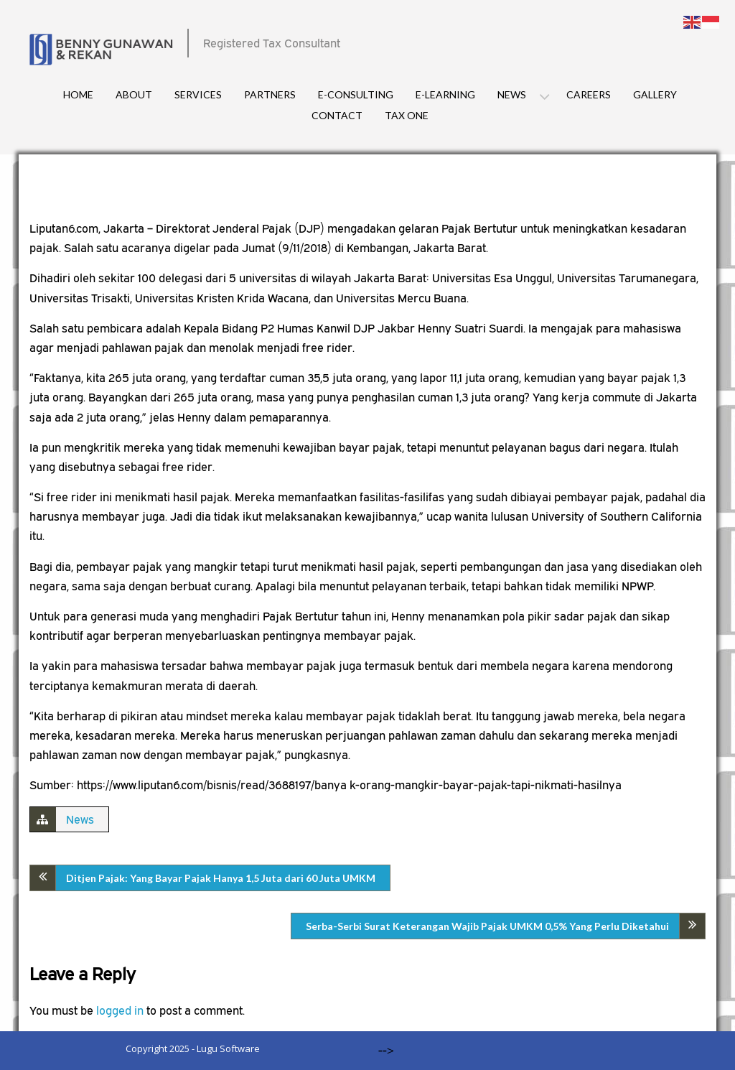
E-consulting (355, 94)
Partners (270, 94)
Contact (337, 115)
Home (78, 94)
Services (198, 94)
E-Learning (445, 94)
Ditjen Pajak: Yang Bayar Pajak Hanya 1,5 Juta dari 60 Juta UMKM (220, 878)
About (134, 94)
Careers (588, 94)
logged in (120, 1010)
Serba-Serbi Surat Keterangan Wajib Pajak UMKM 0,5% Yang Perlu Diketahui (487, 926)
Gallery (655, 94)
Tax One (407, 115)
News (511, 94)
